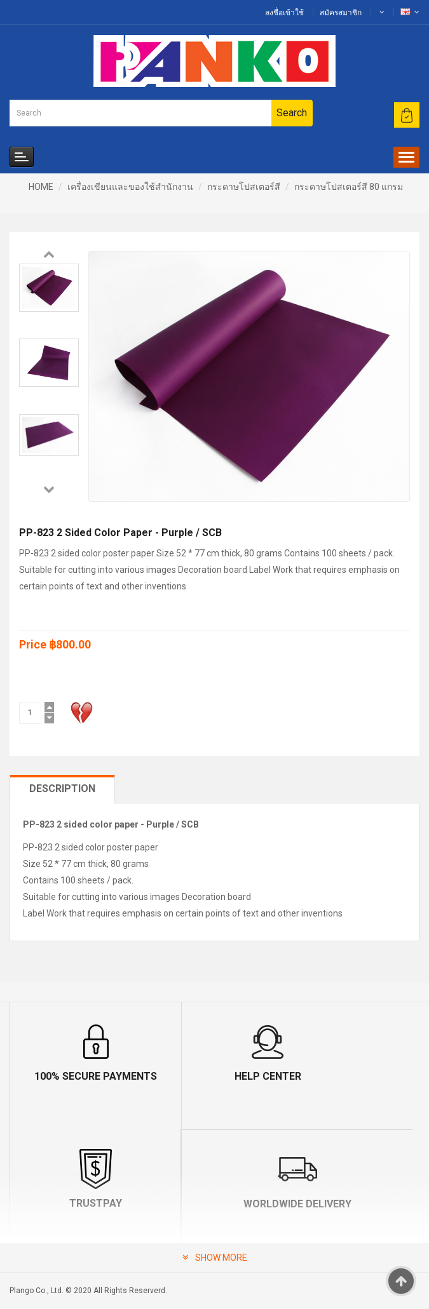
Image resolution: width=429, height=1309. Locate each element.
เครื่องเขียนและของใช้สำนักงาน (130, 187)
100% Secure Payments (78, 1076)
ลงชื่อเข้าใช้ (284, 12)
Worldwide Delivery (112, 1204)
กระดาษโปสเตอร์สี (243, 187)
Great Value (317, 1204)
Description (62, 788)
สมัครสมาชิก (341, 12)
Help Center (214, 1076)
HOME (41, 187)
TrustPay (351, 1076)
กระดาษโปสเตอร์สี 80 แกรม (348, 187)
